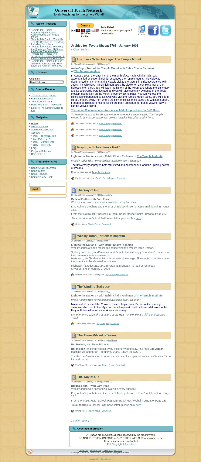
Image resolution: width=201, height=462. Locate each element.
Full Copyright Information (121, 444)
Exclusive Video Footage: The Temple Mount (109, 59)
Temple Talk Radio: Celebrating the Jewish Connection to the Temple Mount (45, 33)
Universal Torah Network (78, 10)
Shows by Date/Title (42, 129)
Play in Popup (105, 123)
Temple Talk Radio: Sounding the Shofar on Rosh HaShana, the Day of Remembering (47, 49)
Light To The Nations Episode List (47, 109)
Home (34, 123)
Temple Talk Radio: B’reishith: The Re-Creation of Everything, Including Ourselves (48, 41)
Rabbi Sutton (38, 170)
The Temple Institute (87, 71)
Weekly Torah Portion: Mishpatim (101, 236)
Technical (118, 451)
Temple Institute (101, 172)
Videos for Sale (39, 126)
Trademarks (108, 451)
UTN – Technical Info (44, 135)
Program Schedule (41, 151)
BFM (110, 195)
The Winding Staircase (93, 286)
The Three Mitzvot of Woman (97, 335)
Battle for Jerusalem (42, 98)
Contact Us (83, 451)
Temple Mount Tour (41, 101)
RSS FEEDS (38, 154)
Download (117, 123)
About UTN (37, 132)
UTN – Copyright (42, 145)
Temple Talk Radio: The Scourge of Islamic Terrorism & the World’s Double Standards (48, 56)
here (150, 117)
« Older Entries (80, 49)
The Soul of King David (43, 95)
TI (109, 64)
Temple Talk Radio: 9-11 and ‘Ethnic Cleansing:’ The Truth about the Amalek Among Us (46, 63)
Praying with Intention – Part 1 (99, 147)
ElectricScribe (105, 459)
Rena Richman (39, 174)
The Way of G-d (88, 190)
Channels (34, 78)
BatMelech (112, 340)
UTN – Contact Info (43, 141)
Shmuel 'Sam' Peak (42, 177)
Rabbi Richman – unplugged (46, 104)
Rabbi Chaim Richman (43, 167)
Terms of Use (95, 451)
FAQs (34, 148)
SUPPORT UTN (42, 138)
